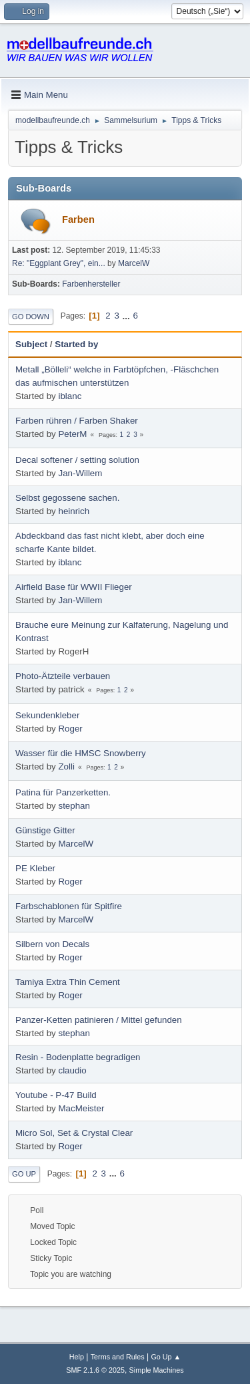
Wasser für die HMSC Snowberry (80, 753)
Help (76, 1357)
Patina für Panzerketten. (63, 792)
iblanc (69, 396)
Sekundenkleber (47, 715)
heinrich (73, 511)
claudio (72, 1070)
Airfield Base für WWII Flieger (73, 587)
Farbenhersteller (91, 284)
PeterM (72, 434)
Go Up (24, 1174)
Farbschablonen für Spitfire (68, 906)
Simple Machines (156, 1370)
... (128, 316)
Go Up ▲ (166, 1357)
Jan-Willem (80, 473)
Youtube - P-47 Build (56, 1095)
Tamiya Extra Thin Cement (67, 982)
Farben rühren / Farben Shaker (76, 421)
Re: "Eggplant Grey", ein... (58, 263)
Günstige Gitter (45, 830)
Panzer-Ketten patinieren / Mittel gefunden (98, 1020)
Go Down (30, 317)
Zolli (66, 766)
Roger (70, 729)
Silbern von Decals (52, 944)
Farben (78, 219)
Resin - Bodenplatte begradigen (77, 1057)
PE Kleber (35, 868)
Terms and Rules (118, 1357)
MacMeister (81, 1108)
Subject (31, 344)
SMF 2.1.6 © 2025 (95, 1370)
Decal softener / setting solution (77, 460)
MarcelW (133, 263)
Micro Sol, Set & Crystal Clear (74, 1133)
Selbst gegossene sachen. (67, 498)
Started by (76, 344)
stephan (73, 806)
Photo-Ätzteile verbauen (62, 676)
